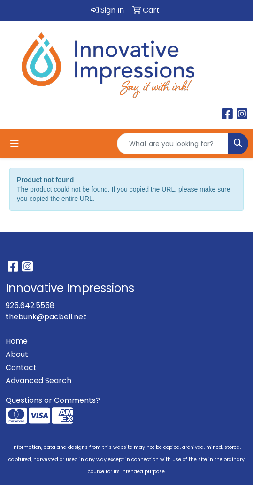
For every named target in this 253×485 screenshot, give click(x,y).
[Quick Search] (173, 143)
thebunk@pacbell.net (46, 316)
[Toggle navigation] (14, 143)
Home (17, 341)
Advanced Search (38, 380)
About (17, 354)
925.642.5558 (30, 305)
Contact (21, 367)
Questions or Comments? (53, 400)
